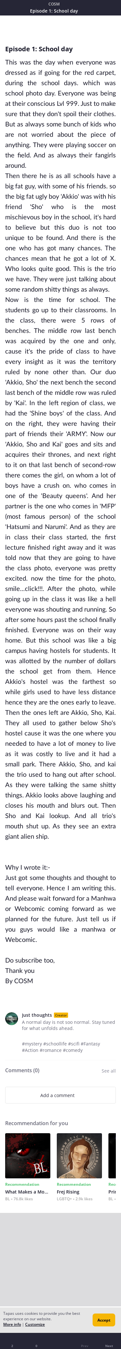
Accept (103, 1320)
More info (12, 1324)
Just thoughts (37, 1015)
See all (109, 1071)
